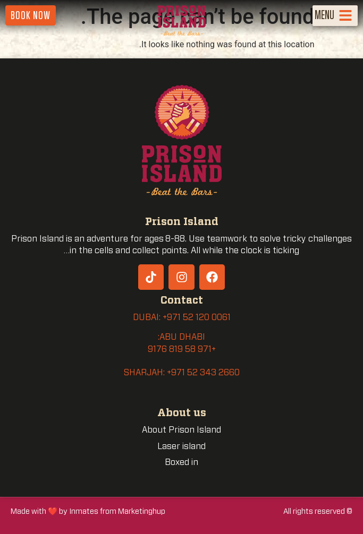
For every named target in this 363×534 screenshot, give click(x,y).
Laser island (181, 446)
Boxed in (181, 462)
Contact (182, 301)
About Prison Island (181, 430)
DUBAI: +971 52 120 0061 (182, 317)
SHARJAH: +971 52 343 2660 (182, 372)
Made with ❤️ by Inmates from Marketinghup (88, 511)
